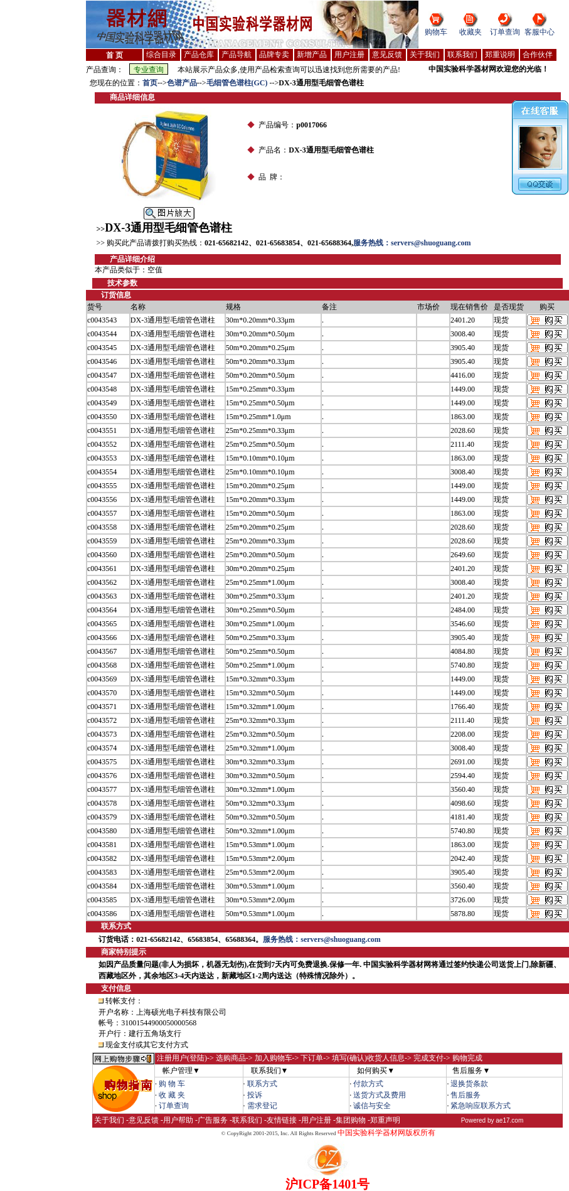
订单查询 (505, 32)
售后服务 (465, 1095)
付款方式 (368, 1083)
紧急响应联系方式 (480, 1105)
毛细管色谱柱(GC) (238, 82)
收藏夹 (470, 32)
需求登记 (262, 1105)
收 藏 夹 (172, 1095)
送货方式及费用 (379, 1095)
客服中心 (539, 32)
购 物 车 (172, 1083)
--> (162, 82)
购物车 (436, 32)
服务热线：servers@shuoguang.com (412, 242)
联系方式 (262, 1083)
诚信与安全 (372, 1105)
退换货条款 (469, 1083)
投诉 (254, 1095)
